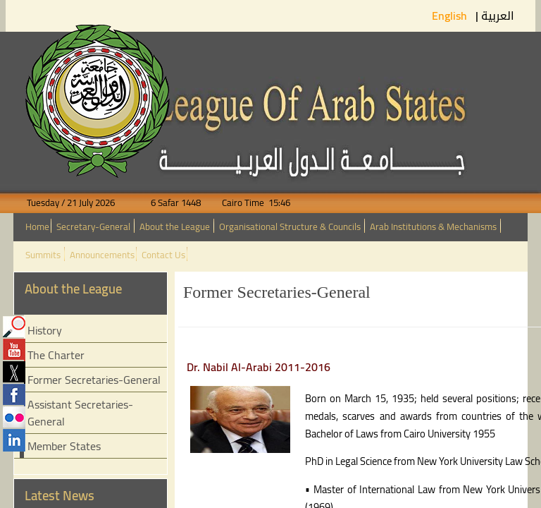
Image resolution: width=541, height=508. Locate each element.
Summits (43, 255)
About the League (174, 227)
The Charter (56, 354)
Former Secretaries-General (94, 379)
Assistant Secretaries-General (80, 413)
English (450, 15)
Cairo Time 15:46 (246, 203)
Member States (64, 445)
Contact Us (163, 255)
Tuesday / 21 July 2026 (79, 203)
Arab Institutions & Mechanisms (433, 227)
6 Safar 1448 (167, 203)
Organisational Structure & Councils (290, 227)
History (44, 330)
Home (37, 227)
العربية (497, 16)
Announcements (102, 255)
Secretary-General (93, 227)
